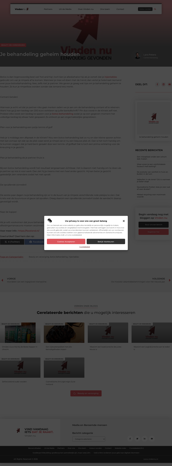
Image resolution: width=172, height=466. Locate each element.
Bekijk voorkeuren (106, 242)
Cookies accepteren (66, 242)
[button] (123, 221)
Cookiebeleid (84, 247)
